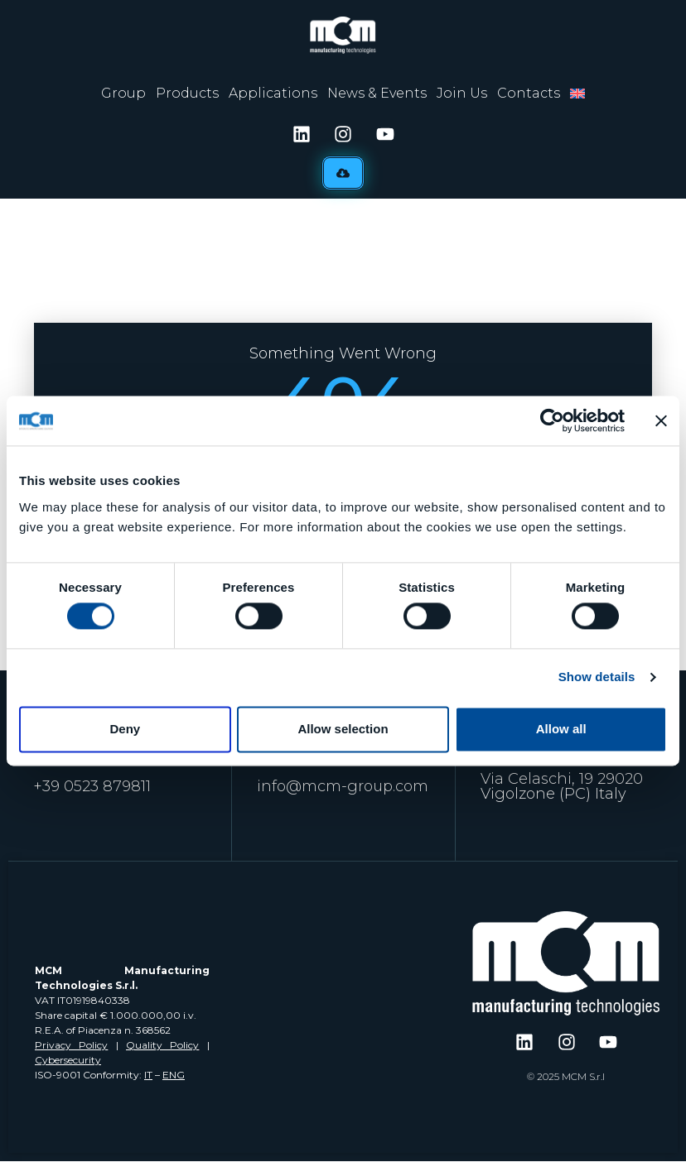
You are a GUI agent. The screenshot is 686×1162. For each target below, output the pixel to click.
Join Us (462, 93)
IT (148, 1074)
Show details (596, 677)
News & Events (377, 93)
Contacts (528, 93)
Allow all (561, 729)
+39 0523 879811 (92, 786)
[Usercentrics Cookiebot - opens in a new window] (552, 420)
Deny (124, 729)
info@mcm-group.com (342, 786)
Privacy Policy (71, 1045)
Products (187, 93)
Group (123, 93)
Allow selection (342, 729)
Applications (273, 93)
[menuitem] (577, 93)
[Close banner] (661, 420)
